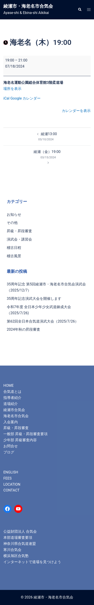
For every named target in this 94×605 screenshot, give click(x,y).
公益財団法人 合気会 (20, 531)
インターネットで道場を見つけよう (32, 562)
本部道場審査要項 (17, 537)
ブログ (8, 452)
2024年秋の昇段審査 (23, 329)
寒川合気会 (12, 550)
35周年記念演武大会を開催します (34, 298)
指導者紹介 (12, 398)
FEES (7, 478)
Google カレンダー (25, 98)
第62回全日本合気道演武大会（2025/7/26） (42, 321)
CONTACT (11, 490)
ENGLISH (10, 472)
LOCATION (11, 484)
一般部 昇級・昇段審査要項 (25, 434)
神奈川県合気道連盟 (19, 543)
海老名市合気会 (16, 416)
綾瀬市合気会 (14, 410)
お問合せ (10, 446)
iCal (6, 98)
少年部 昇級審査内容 (20, 440)
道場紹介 (10, 404)
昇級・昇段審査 (19, 231)
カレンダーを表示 (76, 111)
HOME (8, 385)
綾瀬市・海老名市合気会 (28, 6)
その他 (12, 223)
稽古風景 (14, 256)
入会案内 (10, 422)
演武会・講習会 (19, 239)
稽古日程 (14, 248)
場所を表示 (12, 88)
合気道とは (12, 391)
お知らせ (14, 214)
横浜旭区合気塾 (16, 556)
